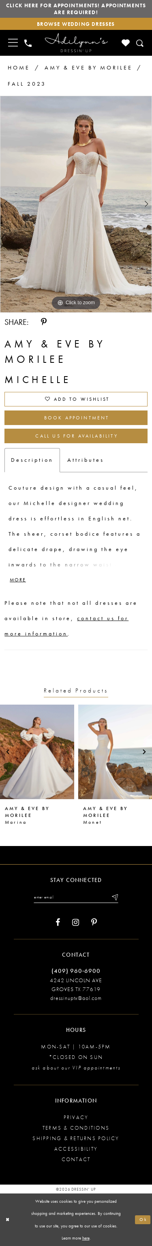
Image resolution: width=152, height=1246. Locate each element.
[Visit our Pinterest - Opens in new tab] (94, 922)
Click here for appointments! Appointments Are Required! (76, 9)
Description (32, 459)
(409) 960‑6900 (76, 971)
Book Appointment (76, 418)
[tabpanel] (76, 204)
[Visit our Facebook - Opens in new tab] (58, 922)
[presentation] (37, 752)
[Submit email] (114, 897)
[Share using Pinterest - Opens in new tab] (44, 322)
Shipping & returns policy (75, 1138)
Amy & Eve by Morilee (89, 67)
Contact (76, 1159)
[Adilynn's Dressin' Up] (76, 43)
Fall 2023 (27, 83)
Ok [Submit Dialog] (143, 1220)
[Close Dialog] (8, 1220)
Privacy (76, 1117)
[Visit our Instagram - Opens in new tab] (75, 922)
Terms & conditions (76, 1127)
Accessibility (76, 1148)
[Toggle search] (140, 43)
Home (19, 67)
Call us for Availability (76, 436)
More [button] (18, 580)
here (86, 1238)
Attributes (85, 459)
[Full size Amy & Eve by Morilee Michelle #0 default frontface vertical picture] (76, 204)
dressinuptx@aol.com (76, 998)
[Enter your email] (76, 897)
